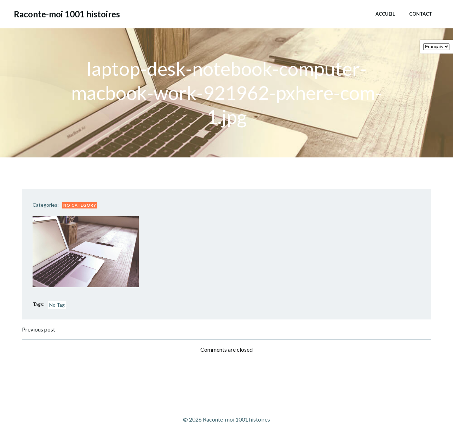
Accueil (385, 14)
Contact (420, 14)
